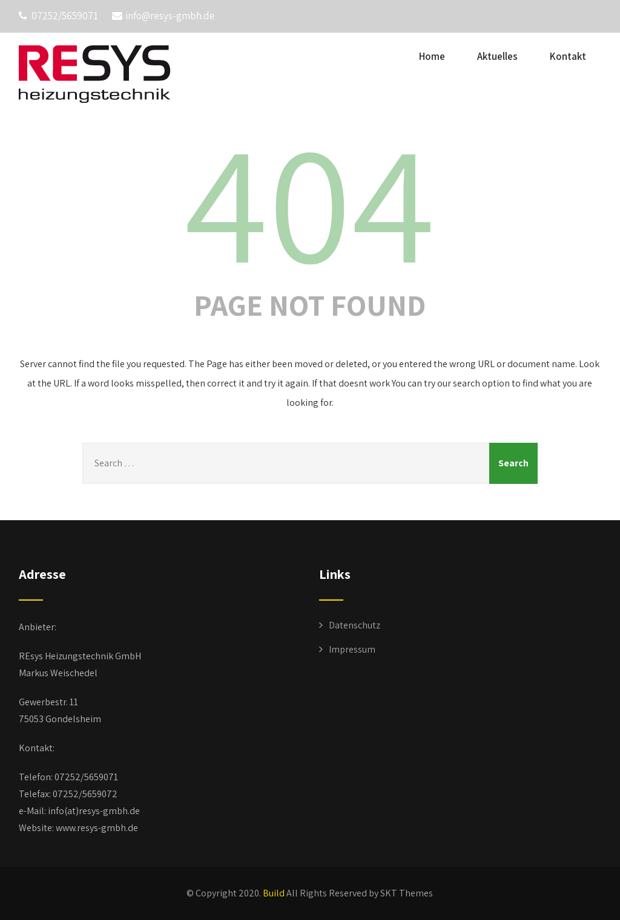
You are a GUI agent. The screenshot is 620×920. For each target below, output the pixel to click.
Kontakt (568, 56)
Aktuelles (497, 56)
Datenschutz (354, 625)
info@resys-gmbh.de (163, 15)
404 (310, 200)
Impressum (352, 649)
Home (432, 56)
